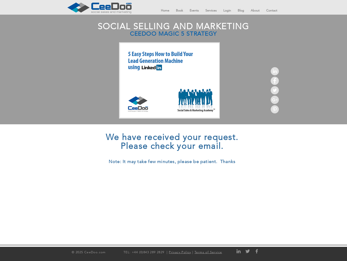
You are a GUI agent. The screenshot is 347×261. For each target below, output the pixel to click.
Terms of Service (208, 252)
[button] (211, 10)
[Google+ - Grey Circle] (275, 100)
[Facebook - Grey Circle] (275, 81)
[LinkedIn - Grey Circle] (275, 71)
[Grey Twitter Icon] (248, 251)
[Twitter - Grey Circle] (275, 90)
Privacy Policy (180, 252)
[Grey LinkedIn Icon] (238, 251)
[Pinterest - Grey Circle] (275, 109)
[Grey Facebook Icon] (257, 251)
